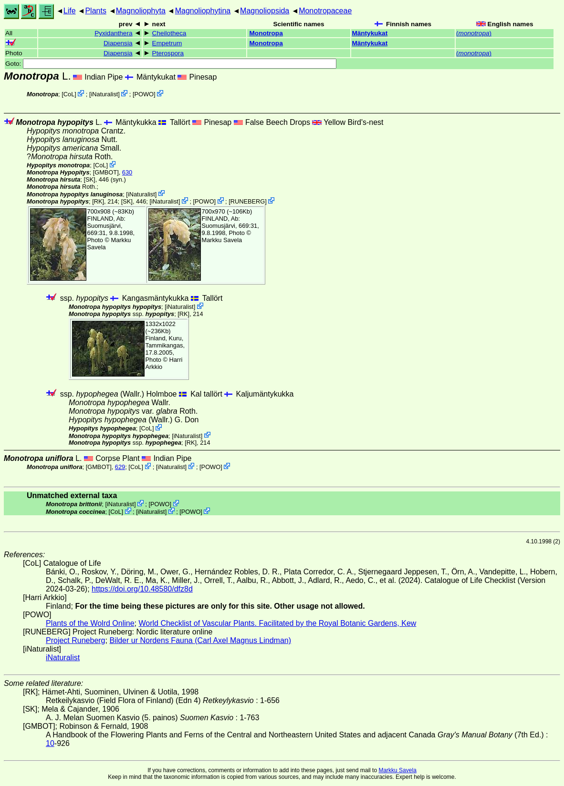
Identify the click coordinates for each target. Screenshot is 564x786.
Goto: (170, 63)
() (473, 33)
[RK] (98, 201)
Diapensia (118, 43)
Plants (95, 11)
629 (120, 466)
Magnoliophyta (141, 11)
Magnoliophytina (203, 11)
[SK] (89, 179)
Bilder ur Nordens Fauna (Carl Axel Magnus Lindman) (200, 640)
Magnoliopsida (264, 11)
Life (69, 11)
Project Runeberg (75, 640)
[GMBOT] (106, 172)
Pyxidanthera (113, 33)
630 (127, 172)
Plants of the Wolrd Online (90, 623)
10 (50, 743)
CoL (68, 94)
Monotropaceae (325, 11)
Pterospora (168, 53)
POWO (144, 94)
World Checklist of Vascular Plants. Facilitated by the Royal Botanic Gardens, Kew (277, 623)
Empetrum (167, 43)
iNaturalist (104, 94)
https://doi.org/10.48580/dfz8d (142, 589)
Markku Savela (397, 770)
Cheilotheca (169, 33)
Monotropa (266, 33)
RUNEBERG (247, 201)
